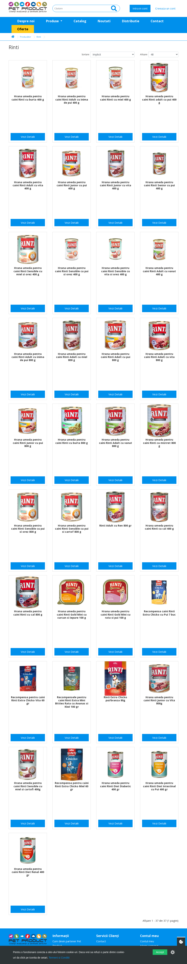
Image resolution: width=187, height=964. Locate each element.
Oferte (22, 29)
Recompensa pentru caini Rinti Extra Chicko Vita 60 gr (28, 700)
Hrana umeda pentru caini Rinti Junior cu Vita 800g (159, 700)
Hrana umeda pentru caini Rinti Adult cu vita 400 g (28, 185)
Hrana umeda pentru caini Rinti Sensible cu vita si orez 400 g (115, 271)
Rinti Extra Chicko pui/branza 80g (115, 698)
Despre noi (26, 21)
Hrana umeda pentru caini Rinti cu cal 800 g (27, 613)
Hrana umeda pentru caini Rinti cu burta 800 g (71, 441)
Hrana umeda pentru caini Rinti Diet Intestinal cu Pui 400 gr (159, 786)
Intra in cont (140, 8)
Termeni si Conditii (59, 957)
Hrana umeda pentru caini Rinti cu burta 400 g (28, 98)
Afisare (143, 54)
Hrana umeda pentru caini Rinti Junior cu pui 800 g (28, 443)
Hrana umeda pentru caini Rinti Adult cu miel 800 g (71, 357)
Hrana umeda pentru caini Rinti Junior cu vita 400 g (115, 185)
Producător (25, 36)
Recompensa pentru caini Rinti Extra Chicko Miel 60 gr (72, 786)
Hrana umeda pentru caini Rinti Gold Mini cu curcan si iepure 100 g (72, 614)
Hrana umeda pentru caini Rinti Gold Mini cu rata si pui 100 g (115, 614)
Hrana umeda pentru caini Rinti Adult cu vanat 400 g (159, 271)
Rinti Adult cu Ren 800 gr (115, 525)
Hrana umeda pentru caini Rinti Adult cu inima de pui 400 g (71, 99)
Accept (160, 952)
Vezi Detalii (28, 136)
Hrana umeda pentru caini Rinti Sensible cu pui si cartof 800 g (71, 529)
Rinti (39, 36)
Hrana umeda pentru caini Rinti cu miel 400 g (115, 98)
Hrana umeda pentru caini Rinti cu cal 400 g (159, 527)
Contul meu (147, 941)
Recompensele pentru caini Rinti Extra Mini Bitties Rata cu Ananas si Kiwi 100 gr (71, 701)
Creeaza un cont (165, 8)
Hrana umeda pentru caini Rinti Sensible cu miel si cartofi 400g (28, 786)
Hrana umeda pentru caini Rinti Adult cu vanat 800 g (115, 443)
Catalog (80, 21)
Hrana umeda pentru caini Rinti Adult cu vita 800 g (159, 357)
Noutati (104, 21)
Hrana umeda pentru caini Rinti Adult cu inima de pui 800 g (28, 357)
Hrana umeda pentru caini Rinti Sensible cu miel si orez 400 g (28, 271)
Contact (157, 21)
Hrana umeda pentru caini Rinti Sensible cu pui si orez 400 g (71, 271)
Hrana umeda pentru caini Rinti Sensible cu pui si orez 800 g (28, 529)
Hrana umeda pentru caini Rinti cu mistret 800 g (159, 443)
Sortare (85, 54)
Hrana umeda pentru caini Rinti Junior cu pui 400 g (72, 185)
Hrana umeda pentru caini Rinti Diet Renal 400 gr (28, 872)
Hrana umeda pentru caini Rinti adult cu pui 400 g (159, 99)
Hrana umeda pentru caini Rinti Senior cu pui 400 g (159, 185)
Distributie (130, 21)
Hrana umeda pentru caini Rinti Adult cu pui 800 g (115, 357)
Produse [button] (53, 21)
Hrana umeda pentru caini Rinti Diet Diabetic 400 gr (115, 786)
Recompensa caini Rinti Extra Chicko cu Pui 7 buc (159, 613)
